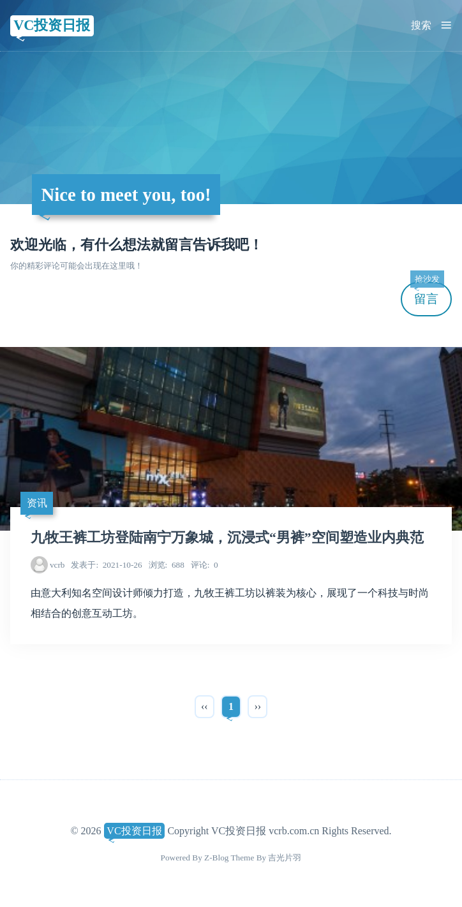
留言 (426, 294)
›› (257, 706)
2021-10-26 (106, 565)
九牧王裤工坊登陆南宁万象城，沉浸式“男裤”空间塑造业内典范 (227, 537)
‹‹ (204, 706)
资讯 (37, 503)
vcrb (57, 565)
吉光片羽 (284, 857)
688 (166, 565)
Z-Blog (216, 857)
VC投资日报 (51, 25)
